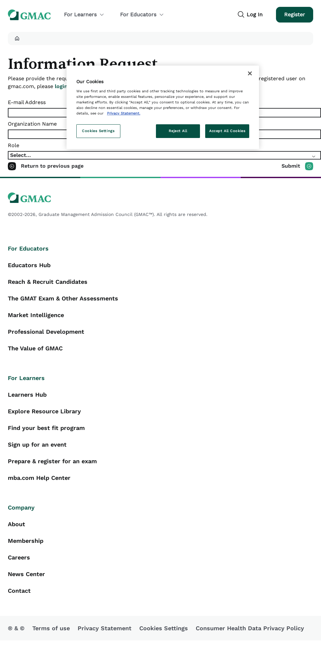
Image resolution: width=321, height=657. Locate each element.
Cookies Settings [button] (163, 628)
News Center (26, 574)
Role (13, 145)
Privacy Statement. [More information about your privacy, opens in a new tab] (123, 113)
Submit (291, 166)
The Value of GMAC (35, 348)
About (16, 524)
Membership (25, 540)
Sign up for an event (37, 444)
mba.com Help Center (39, 477)
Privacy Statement (104, 628)
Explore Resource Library (44, 411)
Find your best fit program (46, 427)
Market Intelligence (36, 315)
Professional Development (46, 331)
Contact (19, 590)
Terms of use (51, 628)
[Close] (250, 73)
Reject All (178, 131)
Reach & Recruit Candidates (47, 281)
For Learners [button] (84, 14)
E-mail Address (27, 102)
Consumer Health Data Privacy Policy (250, 628)
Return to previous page (52, 166)
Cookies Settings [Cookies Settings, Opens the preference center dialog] (98, 131)
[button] (17, 38)
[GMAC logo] (160, 197)
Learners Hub (27, 394)
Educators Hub (29, 265)
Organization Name (32, 124)
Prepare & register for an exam (52, 461)
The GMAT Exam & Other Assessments (63, 298)
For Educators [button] (142, 14)
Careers (19, 557)
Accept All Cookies (227, 131)
